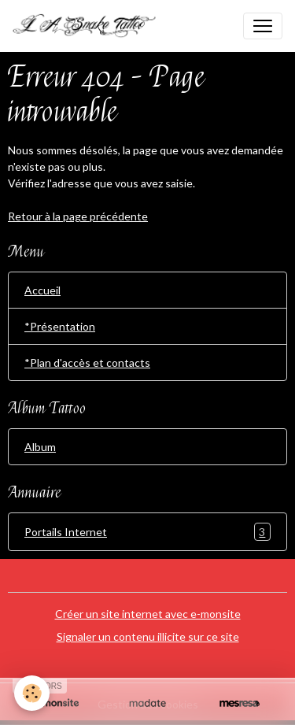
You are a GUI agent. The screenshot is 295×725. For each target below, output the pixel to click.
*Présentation (59, 326)
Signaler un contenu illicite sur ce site (148, 636)
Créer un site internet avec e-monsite (148, 613)
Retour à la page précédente (78, 216)
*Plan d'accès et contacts (87, 362)
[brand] (91, 26)
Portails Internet (147, 532)
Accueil (42, 290)
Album (40, 446)
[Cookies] (32, 693)
